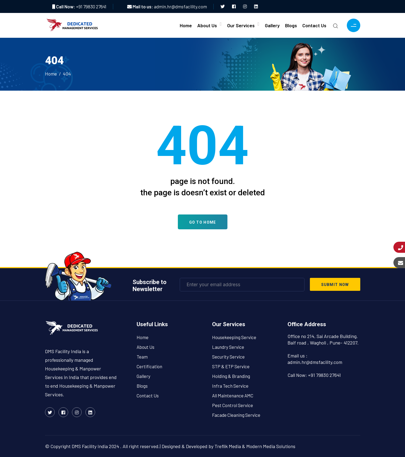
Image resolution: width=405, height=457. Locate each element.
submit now (335, 284)
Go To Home (202, 222)
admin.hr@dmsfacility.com (180, 6)
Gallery (272, 25)
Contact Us (314, 25)
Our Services (241, 25)
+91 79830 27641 (91, 6)
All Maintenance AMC (232, 395)
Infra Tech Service (230, 385)
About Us (207, 25)
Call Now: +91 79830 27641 (314, 375)
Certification (149, 366)
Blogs (291, 25)
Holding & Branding (231, 376)
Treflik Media (227, 446)
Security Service (228, 356)
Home (186, 25)
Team (142, 356)
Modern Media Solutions (270, 446)
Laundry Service (228, 347)
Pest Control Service (232, 405)
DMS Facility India (90, 446)
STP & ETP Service (231, 366)
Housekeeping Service (234, 337)
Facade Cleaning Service (236, 415)
